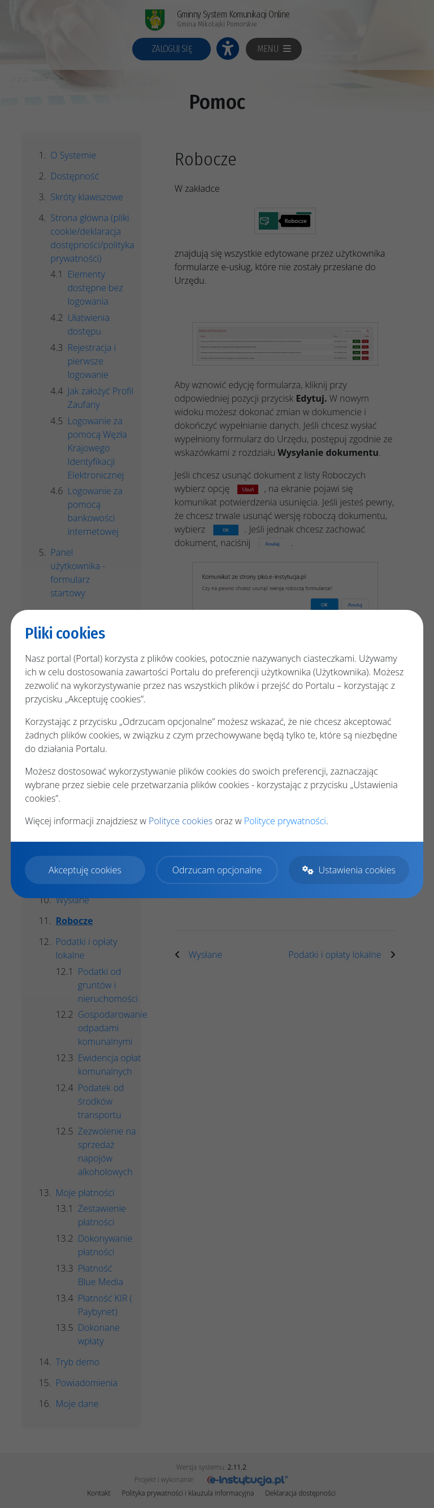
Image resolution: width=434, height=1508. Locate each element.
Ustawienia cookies (348, 870)
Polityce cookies (180, 821)
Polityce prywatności (285, 821)
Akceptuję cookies (85, 870)
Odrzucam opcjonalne (217, 870)
